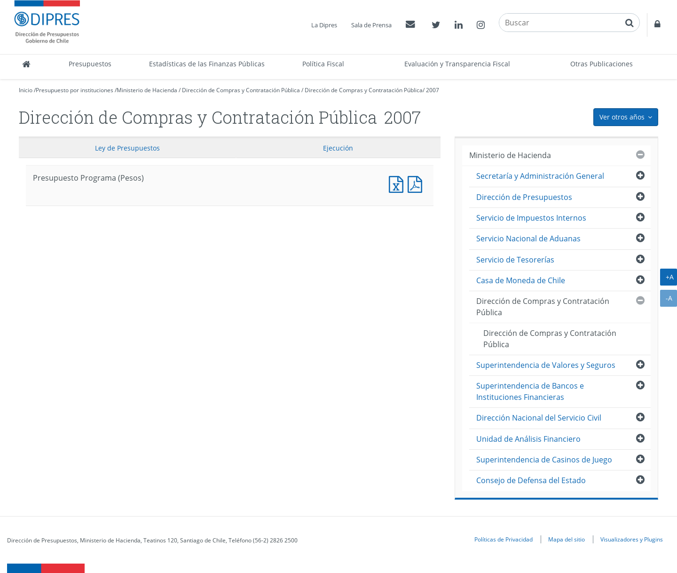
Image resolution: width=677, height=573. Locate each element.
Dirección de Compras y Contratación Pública (241, 90)
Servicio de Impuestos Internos (531, 218)
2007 (432, 90)
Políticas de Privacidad (503, 539)
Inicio (25, 90)
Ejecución (338, 147)
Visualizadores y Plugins (631, 539)
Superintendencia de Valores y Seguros (545, 365)
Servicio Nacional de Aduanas (528, 238)
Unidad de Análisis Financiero (528, 439)
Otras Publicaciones (601, 63)
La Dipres (324, 25)
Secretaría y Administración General (540, 176)
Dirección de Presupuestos (524, 197)
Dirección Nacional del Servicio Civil (538, 418)
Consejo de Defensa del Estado (531, 480)
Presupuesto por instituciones (74, 90)
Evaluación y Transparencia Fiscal (457, 63)
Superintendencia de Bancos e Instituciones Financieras (530, 391)
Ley (127, 147)
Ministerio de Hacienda (147, 90)
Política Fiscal (323, 63)
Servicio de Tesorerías (515, 260)
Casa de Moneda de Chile (520, 280)
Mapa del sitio (566, 539)
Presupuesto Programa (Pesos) (398, 183)
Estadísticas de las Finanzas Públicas (207, 63)
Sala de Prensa (371, 25)
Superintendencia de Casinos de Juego (544, 459)
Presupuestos (90, 63)
